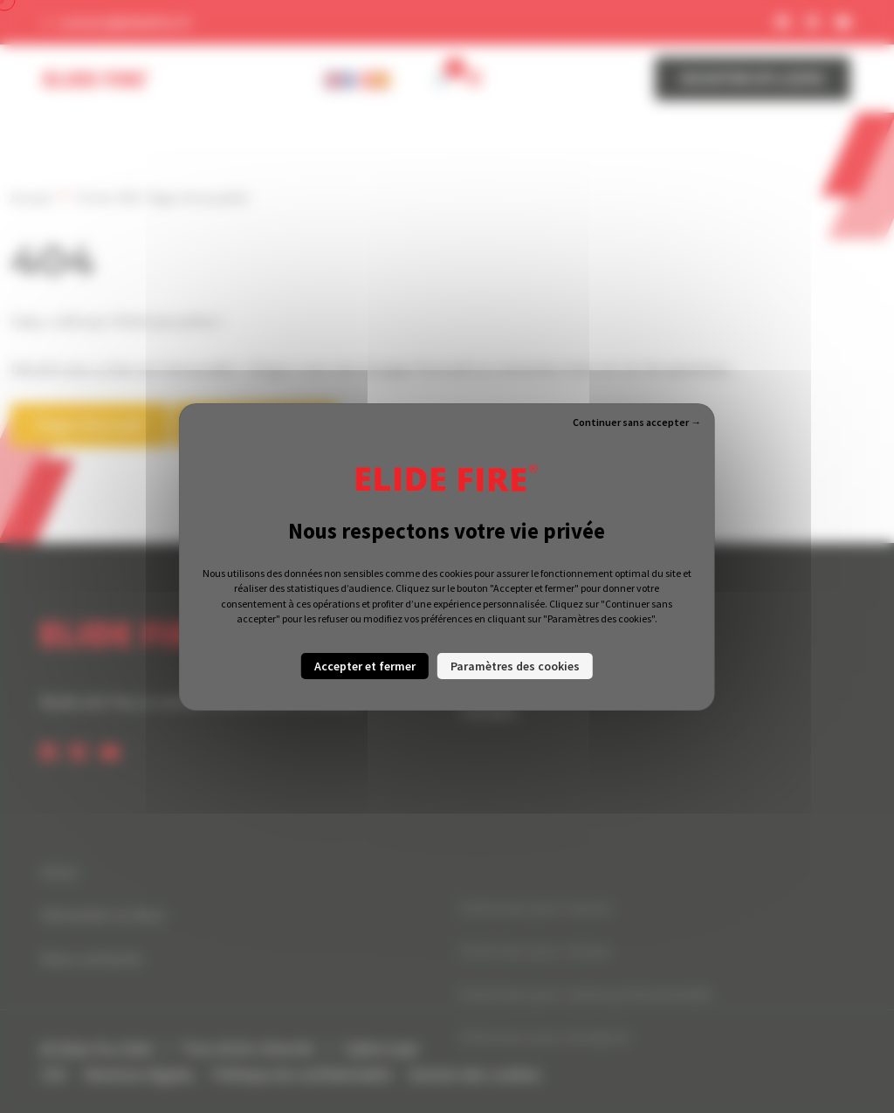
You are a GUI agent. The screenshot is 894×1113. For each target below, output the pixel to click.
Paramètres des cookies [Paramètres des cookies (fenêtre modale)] (515, 666)
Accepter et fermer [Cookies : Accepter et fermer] (365, 666)
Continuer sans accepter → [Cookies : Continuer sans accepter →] (637, 422)
